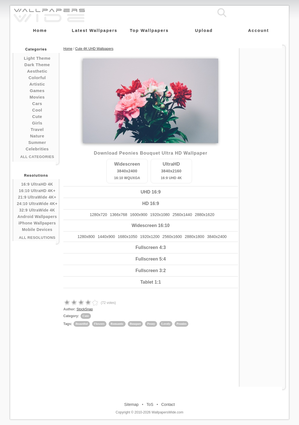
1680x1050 (127, 236)
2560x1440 (182, 214)
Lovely (165, 323)
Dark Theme (37, 64)
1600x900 (139, 214)
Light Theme (37, 58)
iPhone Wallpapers (37, 223)
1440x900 (106, 236)
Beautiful (81, 323)
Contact (168, 404)
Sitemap (131, 404)
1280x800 (86, 236)
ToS (149, 404)
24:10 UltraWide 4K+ (37, 203)
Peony (151, 323)
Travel (37, 129)
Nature (37, 135)
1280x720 (98, 214)
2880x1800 (194, 236)
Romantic (117, 323)
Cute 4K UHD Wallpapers (94, 49)
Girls (37, 123)
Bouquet (135, 323)
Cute (37, 116)
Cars (37, 103)
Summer (37, 142)
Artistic (37, 84)
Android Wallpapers (37, 216)
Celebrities (37, 148)
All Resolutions (37, 237)
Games (37, 90)
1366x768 (118, 214)
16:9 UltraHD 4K (37, 184)
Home (67, 49)
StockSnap (85, 309)
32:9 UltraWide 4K (37, 210)
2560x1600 (172, 236)
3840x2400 (216, 236)
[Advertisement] (262, 132)
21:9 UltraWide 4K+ (37, 197)
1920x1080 (159, 214)
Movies (37, 97)
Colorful (37, 77)
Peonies (181, 323)
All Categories (37, 157)
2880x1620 (204, 214)
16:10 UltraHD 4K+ (37, 190)
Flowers (99, 323)
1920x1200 (150, 236)
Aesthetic (37, 71)
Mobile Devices (37, 229)
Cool (37, 110)
